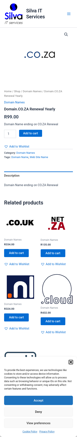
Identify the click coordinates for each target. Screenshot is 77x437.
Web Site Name (39, 157)
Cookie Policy (30, 431)
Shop (17, 91)
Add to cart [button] (16, 253)
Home (7, 91)
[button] (71, 362)
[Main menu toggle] (69, 14)
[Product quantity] (10, 134)
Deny (38, 412)
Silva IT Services (35, 13)
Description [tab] (12, 175)
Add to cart (30, 133)
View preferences (38, 423)
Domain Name (19, 157)
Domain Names (32, 91)
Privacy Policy (47, 431)
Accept (38, 400)
